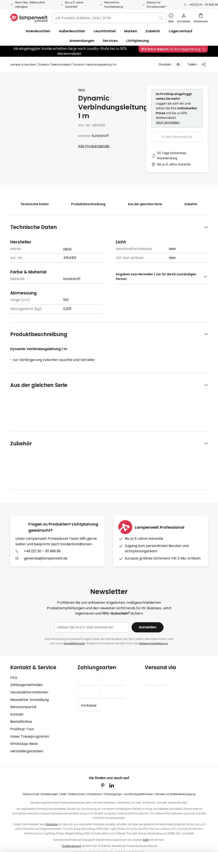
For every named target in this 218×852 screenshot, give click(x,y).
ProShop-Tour (22, 685)
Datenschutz (77, 750)
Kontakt (17, 670)
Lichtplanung (137, 40)
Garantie (51, 780)
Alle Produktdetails (93, 146)
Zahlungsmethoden (26, 641)
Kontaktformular (74, 599)
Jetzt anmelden (167, 122)
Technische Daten (32, 204)
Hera (81, 90)
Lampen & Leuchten (23, 64)
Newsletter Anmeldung (29, 655)
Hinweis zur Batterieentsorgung (175, 750)
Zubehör (43, 64)
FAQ (13, 633)
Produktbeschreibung (87, 204)
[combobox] (109, 18)
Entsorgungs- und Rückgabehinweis (129, 750)
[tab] (109, 227)
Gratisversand (71, 802)
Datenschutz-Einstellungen (40, 750)
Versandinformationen (29, 648)
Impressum (94, 750)
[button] (65, 140)
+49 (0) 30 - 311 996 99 (203, 4)
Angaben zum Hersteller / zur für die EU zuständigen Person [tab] (156, 276)
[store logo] (28, 18)
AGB (63, 750)
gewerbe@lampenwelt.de (45, 490)
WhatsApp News (24, 699)
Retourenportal (23, 663)
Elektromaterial (61, 64)
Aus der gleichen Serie (145, 204)
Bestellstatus (21, 677)
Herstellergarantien (26, 707)
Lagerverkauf (180, 31)
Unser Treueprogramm (29, 692)
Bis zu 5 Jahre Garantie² (74, 5)
